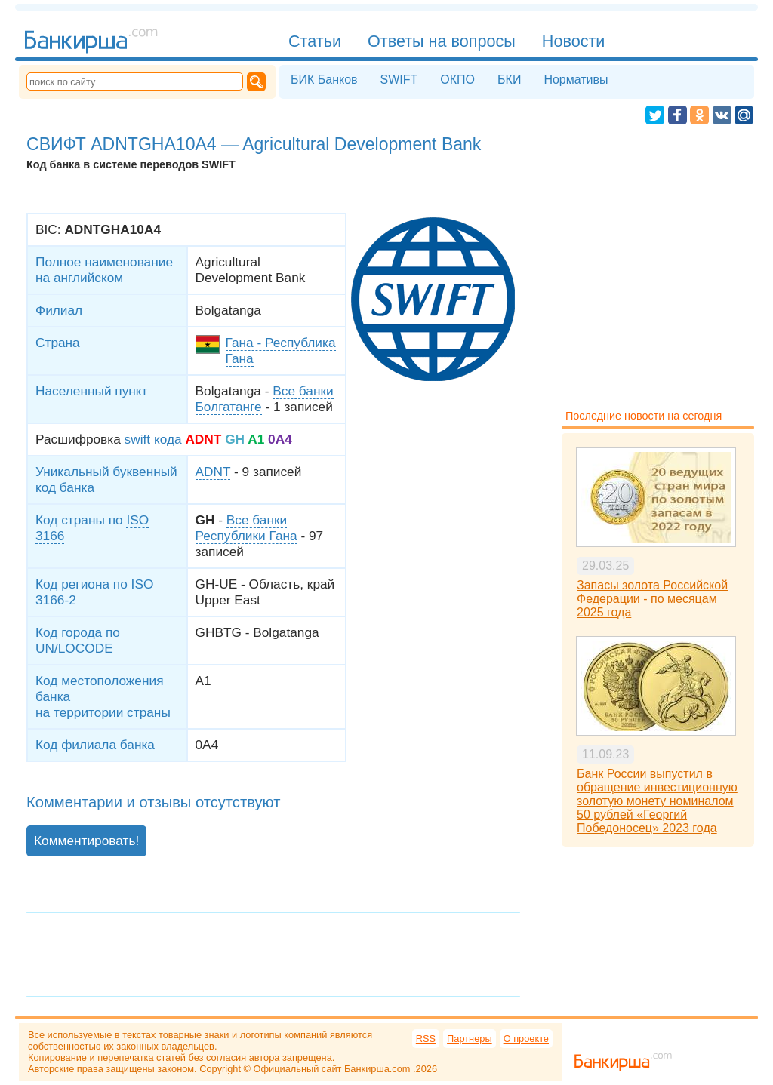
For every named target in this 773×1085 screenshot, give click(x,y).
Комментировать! (86, 840)
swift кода (153, 439)
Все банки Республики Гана (246, 527)
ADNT (213, 471)
